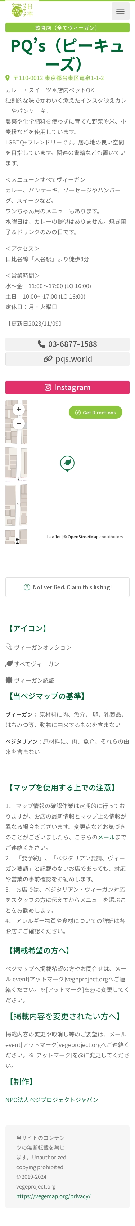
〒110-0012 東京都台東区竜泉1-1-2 (54, 77)
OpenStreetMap (83, 536)
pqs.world (67, 358)
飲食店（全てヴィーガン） (67, 27)
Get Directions (99, 412)
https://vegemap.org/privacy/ (53, 1196)
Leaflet (54, 536)
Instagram (68, 387)
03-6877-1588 (67, 343)
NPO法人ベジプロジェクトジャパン (51, 1099)
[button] (19, 423)
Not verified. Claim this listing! (68, 587)
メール (106, 837)
